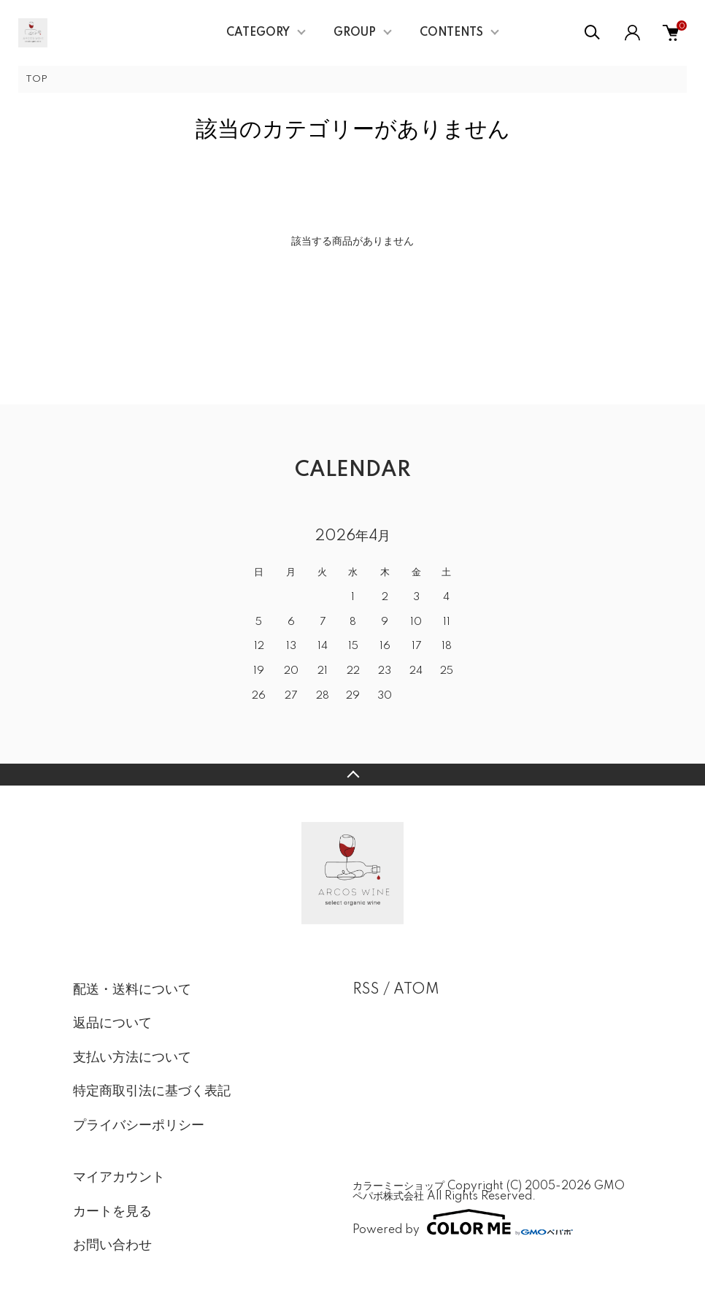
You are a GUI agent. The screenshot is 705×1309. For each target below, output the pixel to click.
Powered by (462, 1222)
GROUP (355, 33)
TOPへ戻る (352, 775)
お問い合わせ (112, 1245)
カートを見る (112, 1212)
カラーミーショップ (398, 1186)
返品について (112, 1023)
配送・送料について (132, 990)
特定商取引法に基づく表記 (152, 1091)
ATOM (416, 990)
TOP (36, 79)
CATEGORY (258, 33)
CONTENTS (451, 33)
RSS (366, 990)
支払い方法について (132, 1058)
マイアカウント (119, 1177)
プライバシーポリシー (138, 1125)
